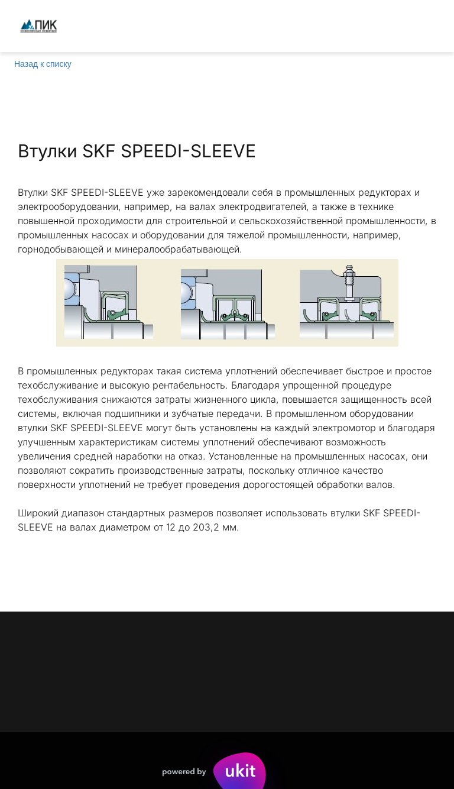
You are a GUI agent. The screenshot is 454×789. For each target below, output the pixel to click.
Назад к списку (43, 64)
